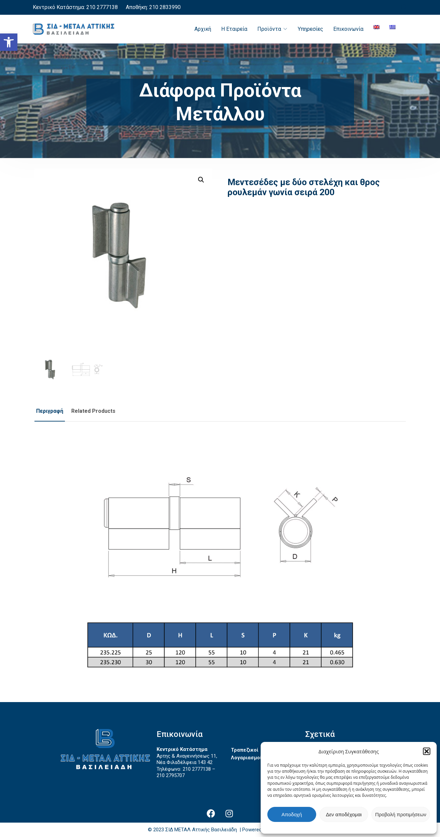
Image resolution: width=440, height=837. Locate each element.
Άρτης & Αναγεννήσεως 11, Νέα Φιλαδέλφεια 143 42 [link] (187, 759)
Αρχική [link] (202, 29)
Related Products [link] (93, 411)
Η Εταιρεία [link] (234, 29)
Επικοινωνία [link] (348, 29)
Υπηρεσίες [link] (310, 29)
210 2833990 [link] (164, 7)
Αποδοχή (291, 814)
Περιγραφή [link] (49, 411)
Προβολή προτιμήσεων (400, 814)
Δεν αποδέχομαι (344, 814)
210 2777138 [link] (102, 7)
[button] (426, 751)
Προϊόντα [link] (269, 29)
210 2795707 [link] (171, 775)
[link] (8, 42)
